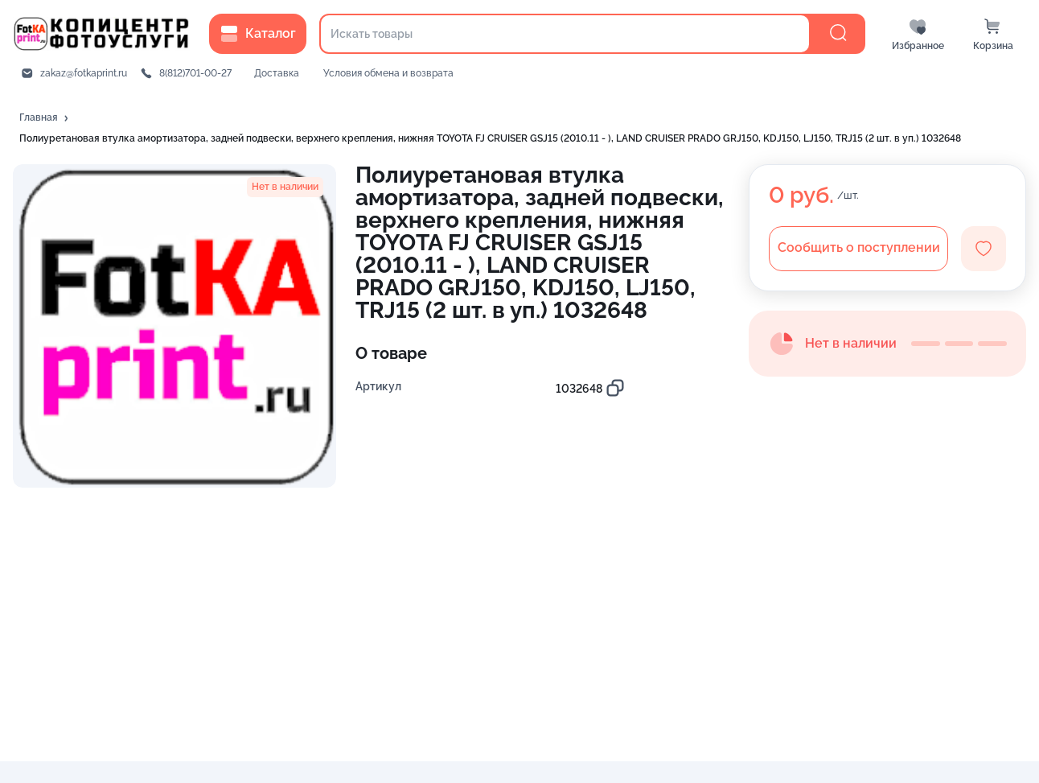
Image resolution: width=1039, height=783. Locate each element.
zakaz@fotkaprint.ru (83, 73)
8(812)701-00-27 (195, 73)
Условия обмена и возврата (388, 73)
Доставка (276, 73)
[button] (45, 118)
